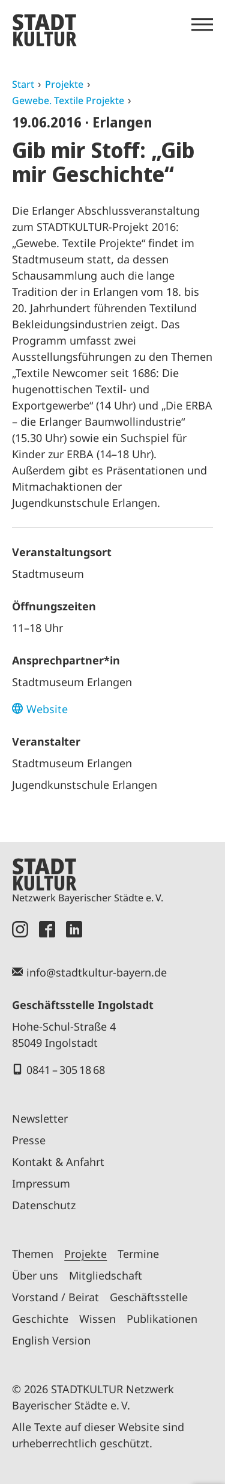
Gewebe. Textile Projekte (68, 100)
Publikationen (162, 1318)
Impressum (41, 1183)
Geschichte (40, 1318)
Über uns (35, 1275)
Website (47, 709)
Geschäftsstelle (149, 1297)
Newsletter (40, 1118)
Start (23, 84)
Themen (32, 1253)
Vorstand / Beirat (55, 1297)
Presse (29, 1140)
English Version (51, 1340)
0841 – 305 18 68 (65, 1069)
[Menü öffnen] (202, 24)
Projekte (64, 84)
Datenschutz (44, 1205)
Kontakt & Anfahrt (58, 1161)
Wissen (97, 1318)
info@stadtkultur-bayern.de (96, 972)
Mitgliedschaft (105, 1275)
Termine (138, 1253)
